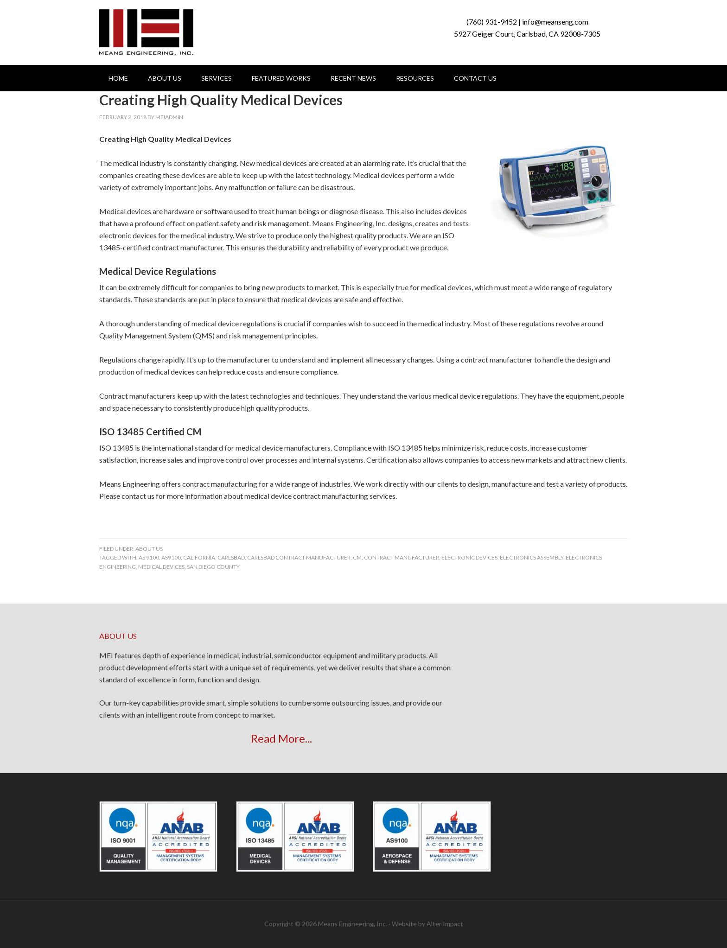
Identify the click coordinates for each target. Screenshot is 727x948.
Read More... (281, 738)
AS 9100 (149, 557)
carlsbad (231, 557)
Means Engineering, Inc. (146, 32)
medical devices (161, 566)
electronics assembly (531, 557)
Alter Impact (445, 924)
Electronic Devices (469, 557)
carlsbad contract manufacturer (299, 557)
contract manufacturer (401, 557)
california (199, 557)
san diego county (213, 566)
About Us (149, 548)
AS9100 (171, 557)
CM (357, 557)
